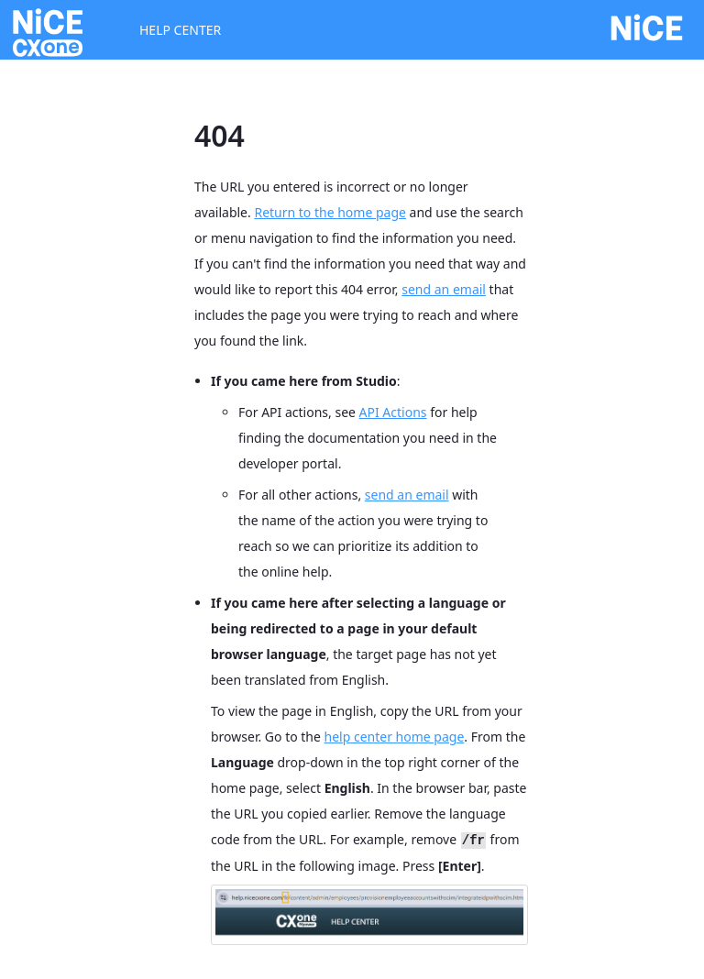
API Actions (393, 412)
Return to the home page (330, 212)
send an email (444, 289)
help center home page (394, 736)
